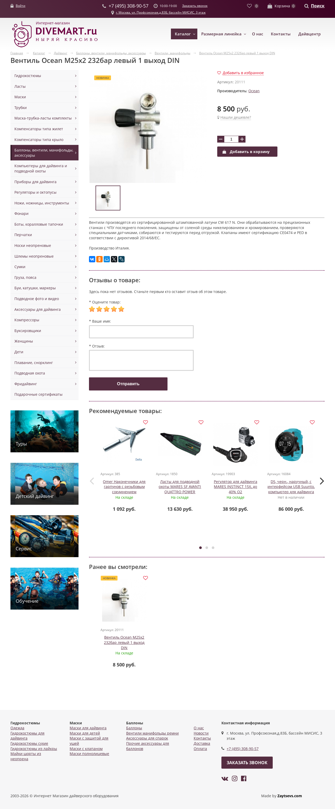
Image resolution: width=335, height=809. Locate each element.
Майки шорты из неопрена (25, 756)
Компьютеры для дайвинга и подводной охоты (40, 168)
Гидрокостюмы (27, 75)
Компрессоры (26, 319)
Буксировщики (27, 330)
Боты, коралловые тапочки (38, 224)
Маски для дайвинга (88, 727)
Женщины (23, 341)
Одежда (17, 727)
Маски (20, 96)
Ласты (20, 86)
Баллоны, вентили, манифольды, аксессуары (43, 153)
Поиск (318, 6)
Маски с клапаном (86, 748)
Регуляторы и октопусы (35, 192)
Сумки (19, 266)
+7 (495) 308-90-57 (243, 748)
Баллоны (134, 727)
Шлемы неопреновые (34, 256)
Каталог (183, 33)
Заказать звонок (195, 5)
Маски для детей (85, 733)
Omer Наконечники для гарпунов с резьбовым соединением (124, 487)
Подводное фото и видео (36, 298)
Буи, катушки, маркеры (35, 287)
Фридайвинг (25, 383)
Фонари (21, 213)
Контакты (281, 33)
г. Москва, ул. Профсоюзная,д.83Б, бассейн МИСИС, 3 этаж (161, 12)
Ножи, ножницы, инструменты (41, 202)
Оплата (200, 748)
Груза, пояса (25, 277)
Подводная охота (29, 373)
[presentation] (92, 481)
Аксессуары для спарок (147, 738)
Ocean (254, 90)
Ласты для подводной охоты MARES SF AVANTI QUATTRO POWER (180, 487)
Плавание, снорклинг (33, 362)
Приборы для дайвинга (35, 181)
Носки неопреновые (32, 245)
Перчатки (23, 234)
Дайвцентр (309, 33)
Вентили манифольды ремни (152, 733)
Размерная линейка (221, 33)
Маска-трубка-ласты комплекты (43, 118)
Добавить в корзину (246, 151)
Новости (201, 733)
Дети (18, 351)
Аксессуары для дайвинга (37, 309)
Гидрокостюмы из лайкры (33, 748)
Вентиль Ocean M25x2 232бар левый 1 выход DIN (124, 643)
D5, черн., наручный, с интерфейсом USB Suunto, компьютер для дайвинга (291, 487)
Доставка (202, 743)
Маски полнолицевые (89, 753)
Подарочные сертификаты (38, 394)
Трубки (20, 107)
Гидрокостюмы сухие (29, 743)
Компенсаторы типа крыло (38, 139)
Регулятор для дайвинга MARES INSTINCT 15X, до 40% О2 (235, 487)
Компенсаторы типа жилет (38, 128)
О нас (257, 33)
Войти (20, 5)
